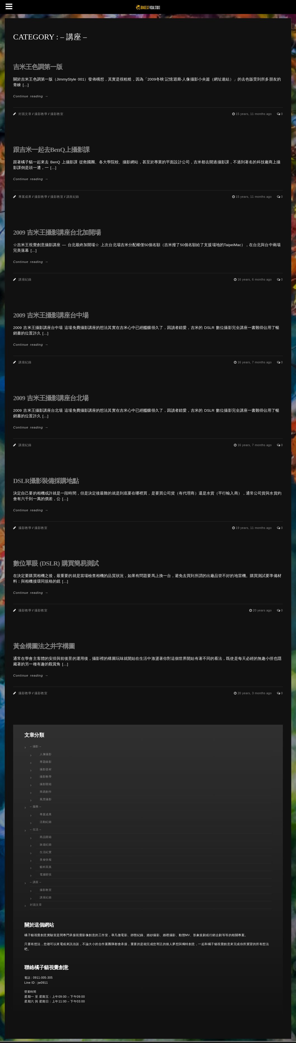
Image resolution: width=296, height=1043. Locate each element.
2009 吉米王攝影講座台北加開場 (57, 232)
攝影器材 (45, 769)
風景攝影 (45, 799)
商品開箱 (45, 837)
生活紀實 (45, 852)
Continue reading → (30, 96)
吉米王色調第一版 (37, 66)
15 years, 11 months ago (254, 114)
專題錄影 (45, 761)
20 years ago (263, 610)
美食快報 (45, 859)
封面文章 (24, 114)
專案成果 (24, 196)
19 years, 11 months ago (254, 527)
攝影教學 (40, 114)
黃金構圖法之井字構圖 (44, 646)
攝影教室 (56, 114)
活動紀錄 (45, 821)
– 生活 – (35, 829)
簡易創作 (45, 791)
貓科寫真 (45, 866)
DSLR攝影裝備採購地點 (46, 480)
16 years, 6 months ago (255, 279)
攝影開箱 (45, 784)
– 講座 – (35, 882)
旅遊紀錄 (45, 844)
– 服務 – (35, 806)
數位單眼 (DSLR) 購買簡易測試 (55, 563)
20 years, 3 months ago (255, 693)
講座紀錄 (72, 196)
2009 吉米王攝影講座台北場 (50, 398)
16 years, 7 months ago (255, 362)
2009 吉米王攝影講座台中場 (50, 315)
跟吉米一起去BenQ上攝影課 (51, 149)
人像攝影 (45, 754)
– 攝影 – (35, 746)
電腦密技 (45, 874)
